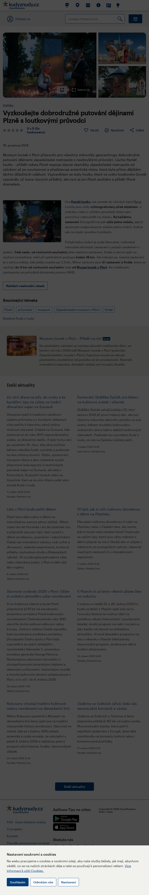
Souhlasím (17, 882)
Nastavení (68, 882)
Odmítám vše (43, 882)
